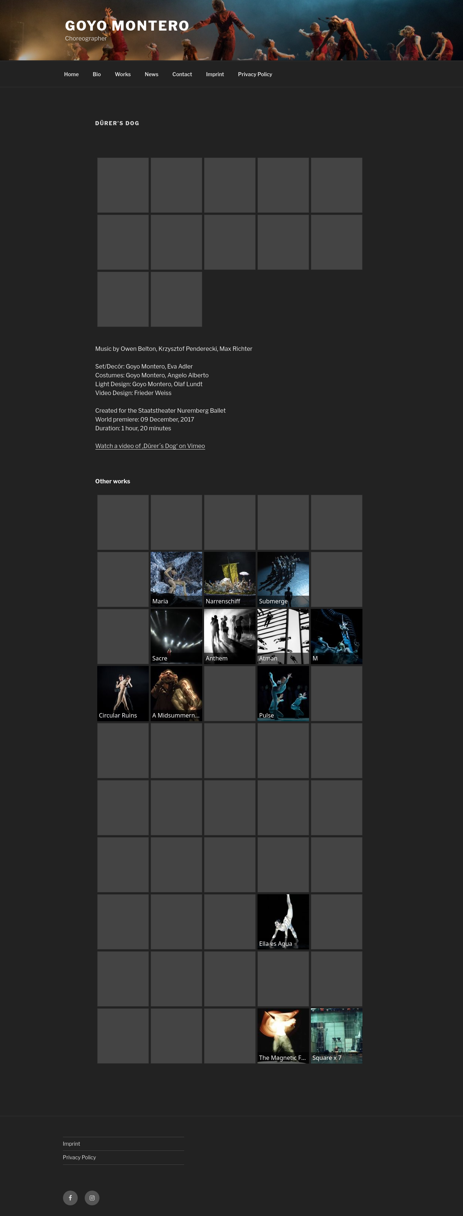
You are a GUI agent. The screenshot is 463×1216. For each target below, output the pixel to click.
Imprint (215, 74)
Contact (182, 74)
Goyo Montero (127, 26)
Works (123, 74)
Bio (97, 74)
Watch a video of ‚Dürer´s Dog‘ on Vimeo (150, 446)
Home (71, 74)
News (151, 74)
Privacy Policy (255, 74)
